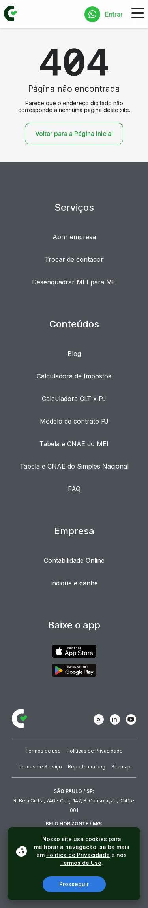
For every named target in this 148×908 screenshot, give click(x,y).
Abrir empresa (74, 237)
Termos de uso (43, 751)
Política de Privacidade (78, 854)
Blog (74, 354)
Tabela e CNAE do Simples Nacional (74, 466)
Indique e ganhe (74, 583)
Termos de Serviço (39, 767)
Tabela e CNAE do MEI (74, 444)
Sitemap (121, 767)
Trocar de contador (74, 259)
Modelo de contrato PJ (74, 421)
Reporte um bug (86, 767)
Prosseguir (74, 884)
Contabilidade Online (74, 560)
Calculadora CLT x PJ (74, 399)
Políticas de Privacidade (95, 751)
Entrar (114, 14)
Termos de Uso (80, 862)
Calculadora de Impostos (74, 376)
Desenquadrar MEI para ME (74, 282)
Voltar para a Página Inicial (74, 134)
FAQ (74, 489)
